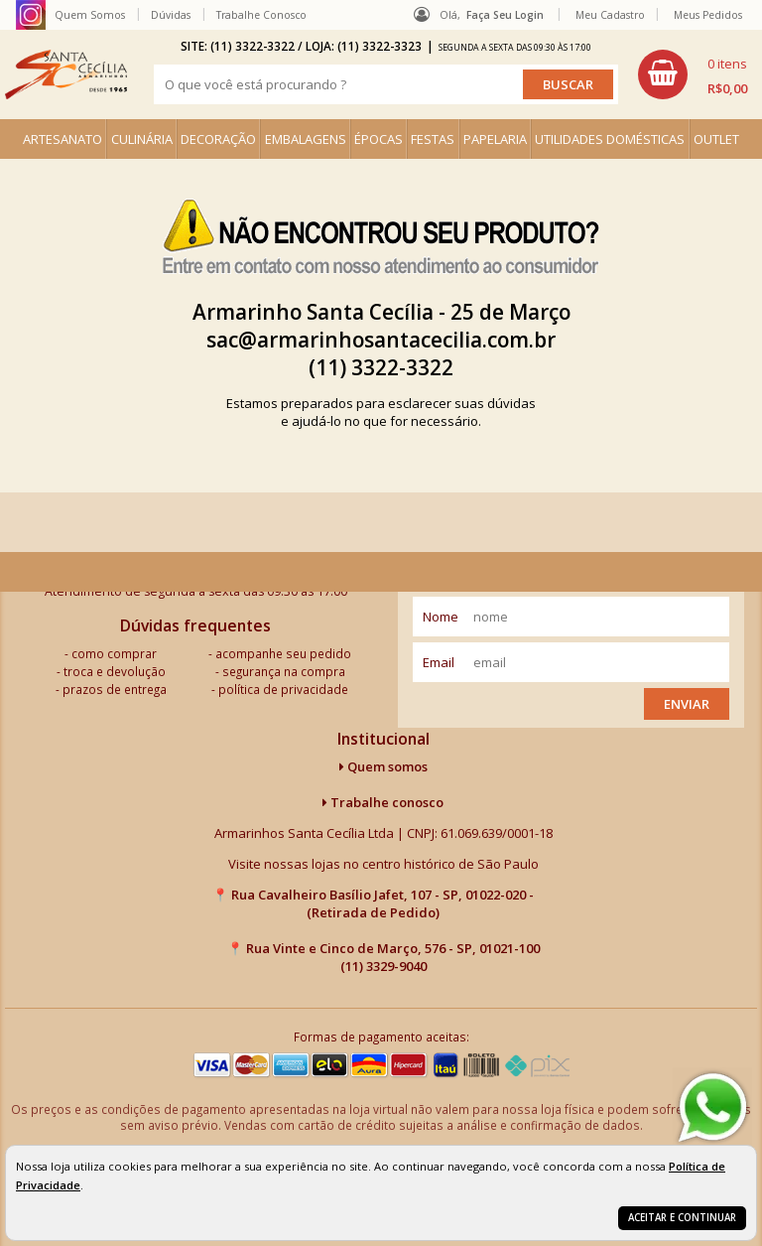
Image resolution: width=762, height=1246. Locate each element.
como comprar (114, 653)
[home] (66, 74)
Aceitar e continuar (682, 1217)
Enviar (686, 704)
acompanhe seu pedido (283, 653)
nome (440, 616)
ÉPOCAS (378, 139)
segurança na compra (283, 671)
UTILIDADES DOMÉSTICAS (610, 139)
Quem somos (383, 766)
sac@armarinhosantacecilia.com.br (381, 339)
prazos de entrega (115, 689)
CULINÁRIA (142, 139)
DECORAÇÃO (218, 139)
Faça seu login (505, 15)
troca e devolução (115, 671)
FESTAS (432, 139)
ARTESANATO (62, 139)
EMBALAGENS (305, 139)
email (438, 662)
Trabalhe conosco (383, 802)
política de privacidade (283, 689)
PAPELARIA (495, 139)
